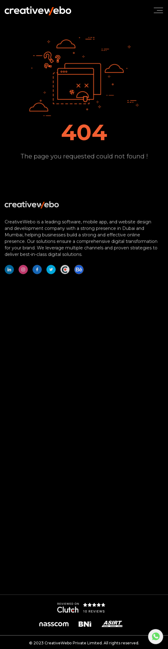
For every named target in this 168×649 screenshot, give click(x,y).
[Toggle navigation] (158, 10)
